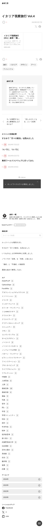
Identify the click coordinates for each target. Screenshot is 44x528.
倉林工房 (5, 3)
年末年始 (7, 427)
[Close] (37, 181)
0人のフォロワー (7, 225)
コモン (6, 331)
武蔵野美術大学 (9, 442)
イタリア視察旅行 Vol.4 (18, 16)
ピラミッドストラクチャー (13, 358)
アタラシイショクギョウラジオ (15, 292)
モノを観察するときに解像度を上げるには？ (13, 121)
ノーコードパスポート (12, 346)
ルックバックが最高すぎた (12, 242)
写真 (5, 400)
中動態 (6, 377)
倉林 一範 (12, 214)
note (7, 516)
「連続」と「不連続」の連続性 (13, 264)
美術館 (6, 454)
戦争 (5, 431)
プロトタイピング (10, 365)
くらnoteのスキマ (10, 311)
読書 (5, 469)
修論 (5, 396)
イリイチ (7, 300)
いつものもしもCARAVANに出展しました (17, 253)
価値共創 (7, 392)
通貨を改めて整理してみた (12, 270)
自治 (5, 457)
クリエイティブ (9, 319)
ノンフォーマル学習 (11, 350)
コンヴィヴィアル (10, 335)
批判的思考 (8, 434)
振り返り (7, 438)
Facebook (9, 508)
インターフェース (10, 304)
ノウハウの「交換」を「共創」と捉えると (17, 259)
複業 (5, 465)
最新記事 (5, 231)
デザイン (24, 65)
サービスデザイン (10, 338)
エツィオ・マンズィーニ (13, 308)
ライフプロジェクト (11, 369)
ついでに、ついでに (10, 149)
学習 (5, 411)
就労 (5, 423)
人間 (5, 384)
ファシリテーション (11, 361)
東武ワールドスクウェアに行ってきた (18, 161)
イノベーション (9, 296)
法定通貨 (7, 446)
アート (33, 65)
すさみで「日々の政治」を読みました (18, 138)
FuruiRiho (7, 288)
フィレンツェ (8, 69)
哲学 (5, 404)
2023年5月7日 (37, 22)
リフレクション (9, 373)
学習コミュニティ (10, 415)
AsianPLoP (8, 281)
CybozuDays (8, 285)
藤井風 (6, 461)
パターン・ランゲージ (12, 354)
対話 (5, 419)
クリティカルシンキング (13, 323)
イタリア (13, 65)
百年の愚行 (8, 450)
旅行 (5, 65)
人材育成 (7, 381)
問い (5, 407)
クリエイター (8, 315)
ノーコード (8, 342)
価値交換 (7, 388)
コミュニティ (8, 327)
